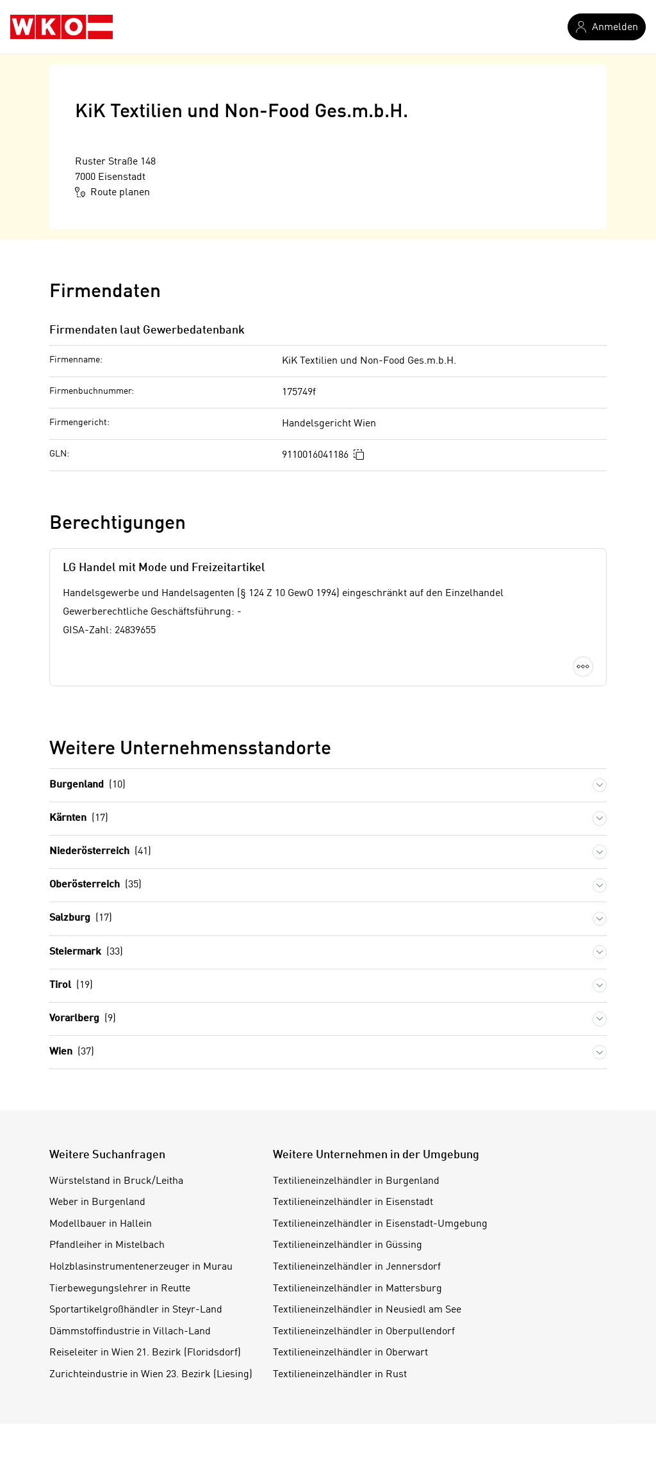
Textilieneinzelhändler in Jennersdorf (357, 1267)
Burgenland (87, 785)
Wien (71, 1052)
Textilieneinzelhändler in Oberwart (350, 1353)
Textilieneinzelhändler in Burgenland (356, 1181)
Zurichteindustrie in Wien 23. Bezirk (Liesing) (150, 1375)
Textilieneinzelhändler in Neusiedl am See (367, 1310)
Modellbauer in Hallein (100, 1224)
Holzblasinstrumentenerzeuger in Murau (141, 1267)
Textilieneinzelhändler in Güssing (347, 1245)
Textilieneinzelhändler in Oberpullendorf (364, 1332)
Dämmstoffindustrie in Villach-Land (130, 1332)
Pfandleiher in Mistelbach (107, 1245)
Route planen (112, 192)
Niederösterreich (100, 852)
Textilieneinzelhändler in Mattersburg (357, 1289)
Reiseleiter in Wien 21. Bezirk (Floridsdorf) (145, 1353)
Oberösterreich (95, 885)
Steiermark (86, 952)
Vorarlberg (82, 1019)
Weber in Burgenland (97, 1202)
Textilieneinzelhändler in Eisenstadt (353, 1202)
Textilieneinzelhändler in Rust (340, 1375)
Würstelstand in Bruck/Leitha (116, 1181)
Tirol (71, 986)
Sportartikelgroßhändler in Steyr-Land (135, 1310)
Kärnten (78, 818)
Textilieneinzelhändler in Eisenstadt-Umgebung (380, 1224)
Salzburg (80, 918)
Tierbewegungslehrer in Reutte (119, 1289)
